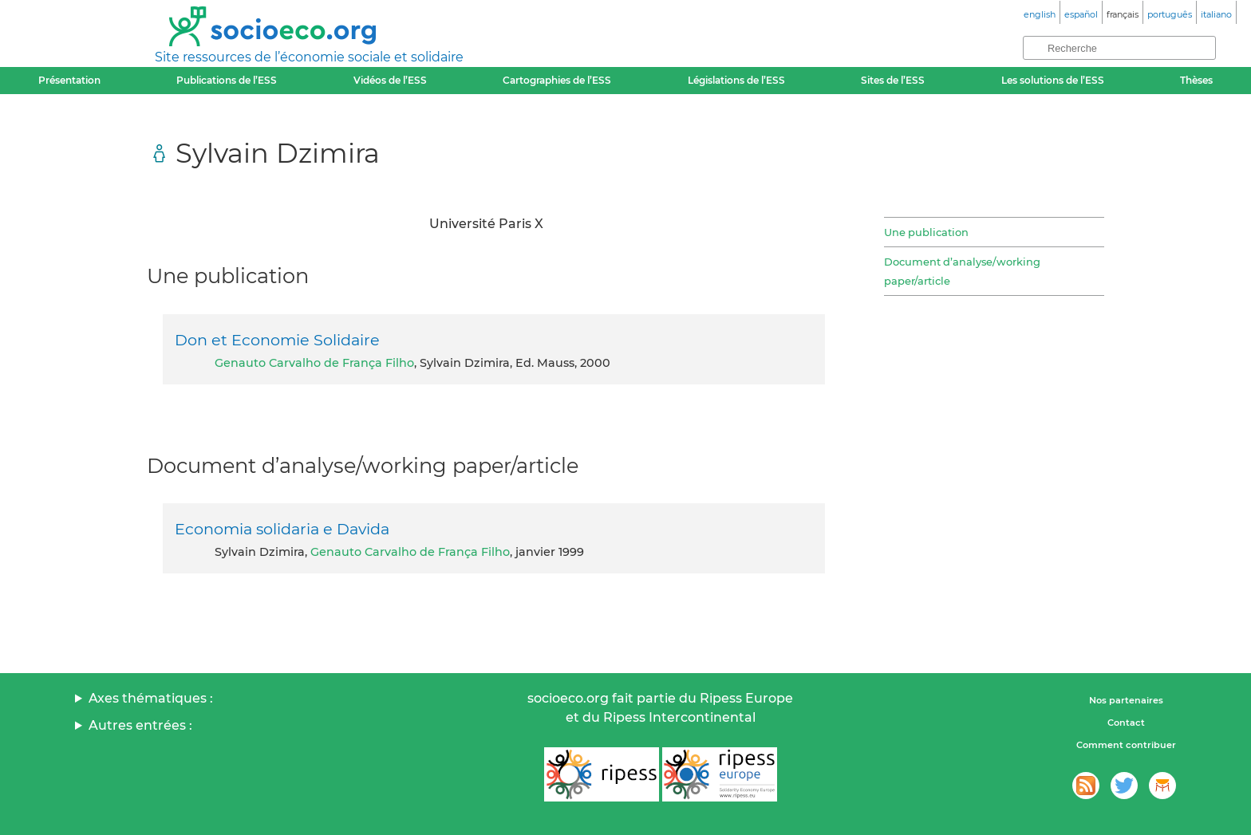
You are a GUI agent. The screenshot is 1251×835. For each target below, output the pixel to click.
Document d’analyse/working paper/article (962, 271)
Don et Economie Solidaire (277, 339)
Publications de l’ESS (226, 80)
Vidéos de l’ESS (390, 80)
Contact (1126, 722)
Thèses (1196, 80)
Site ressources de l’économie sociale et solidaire (309, 57)
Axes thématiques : (151, 698)
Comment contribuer (1126, 744)
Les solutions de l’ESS (1052, 80)
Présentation (69, 80)
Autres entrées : (140, 725)
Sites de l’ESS (893, 80)
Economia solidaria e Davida (282, 528)
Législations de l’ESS (736, 80)
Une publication (926, 232)
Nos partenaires (1126, 700)
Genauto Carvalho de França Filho (314, 363)
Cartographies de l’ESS (557, 80)
